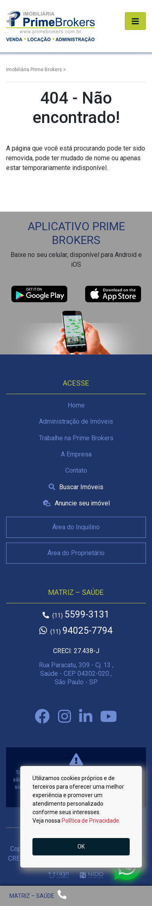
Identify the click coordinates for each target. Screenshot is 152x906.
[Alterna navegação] (135, 21)
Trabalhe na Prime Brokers (76, 438)
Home (76, 405)
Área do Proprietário (76, 553)
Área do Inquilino (76, 527)
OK (81, 846)
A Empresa (76, 454)
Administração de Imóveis (76, 421)
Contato (76, 470)
